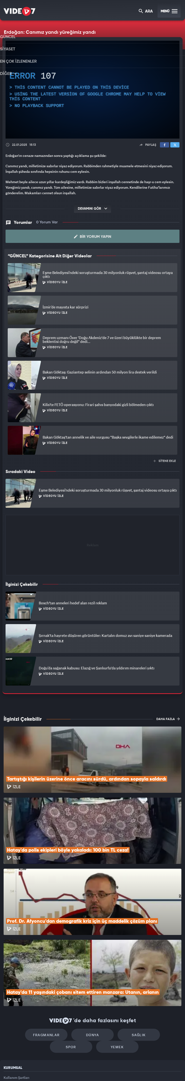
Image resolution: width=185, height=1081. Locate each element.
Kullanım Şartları (16, 1014)
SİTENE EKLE (164, 460)
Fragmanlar (30, 969)
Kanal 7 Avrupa (72, 1069)
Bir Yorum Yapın (92, 236)
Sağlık (113, 969)
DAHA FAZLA (168, 718)
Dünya (72, 969)
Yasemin (146, 1069)
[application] (92, 90)
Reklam (9, 1025)
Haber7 (117, 1069)
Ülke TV (90, 1069)
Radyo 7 (52, 1069)
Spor (154, 969)
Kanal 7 (33, 1069)
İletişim (9, 1036)
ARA (146, 11)
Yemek (94, 983)
